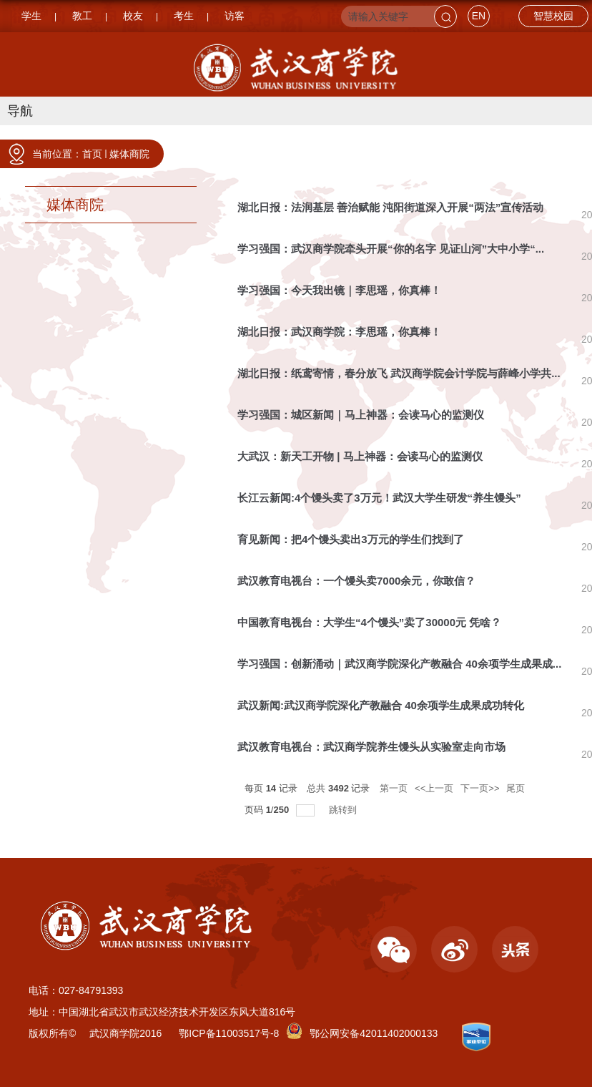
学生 (31, 16)
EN (478, 15)
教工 (82, 16)
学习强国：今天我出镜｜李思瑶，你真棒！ (339, 290)
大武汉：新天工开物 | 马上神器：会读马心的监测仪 (360, 456)
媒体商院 (129, 154)
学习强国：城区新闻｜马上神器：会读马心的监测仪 (360, 415)
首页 (92, 154)
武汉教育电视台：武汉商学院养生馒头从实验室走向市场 (371, 747)
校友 (133, 16)
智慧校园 (553, 15)
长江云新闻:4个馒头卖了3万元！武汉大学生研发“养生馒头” (379, 498)
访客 (235, 16)
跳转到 (344, 809)
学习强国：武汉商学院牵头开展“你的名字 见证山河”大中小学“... (390, 249)
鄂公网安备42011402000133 (374, 1033)
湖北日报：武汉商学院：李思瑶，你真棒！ (339, 332)
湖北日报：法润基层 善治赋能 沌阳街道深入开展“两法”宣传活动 (390, 207)
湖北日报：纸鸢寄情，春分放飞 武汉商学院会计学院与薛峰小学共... (399, 373)
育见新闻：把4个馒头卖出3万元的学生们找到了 (350, 539)
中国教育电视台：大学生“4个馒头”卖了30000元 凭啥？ (369, 622)
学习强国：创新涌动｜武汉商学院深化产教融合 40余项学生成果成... (399, 664)
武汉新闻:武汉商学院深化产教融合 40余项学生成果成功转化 (380, 705)
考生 (184, 16)
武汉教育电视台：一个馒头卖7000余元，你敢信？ (356, 581)
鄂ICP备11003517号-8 (229, 1033)
